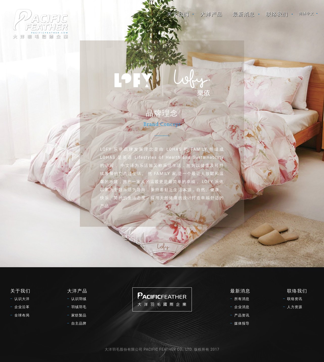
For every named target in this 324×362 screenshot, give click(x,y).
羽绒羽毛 (78, 307)
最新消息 (244, 14)
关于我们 (178, 14)
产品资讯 (241, 315)
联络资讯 (294, 299)
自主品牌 (78, 323)
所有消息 (241, 299)
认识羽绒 (78, 299)
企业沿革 (22, 307)
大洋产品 (211, 14)
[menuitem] (178, 14)
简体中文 (306, 13)
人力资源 (294, 307)
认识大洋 (22, 299)
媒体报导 (241, 323)
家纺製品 (78, 315)
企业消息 (241, 307)
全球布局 (22, 315)
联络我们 (277, 14)
